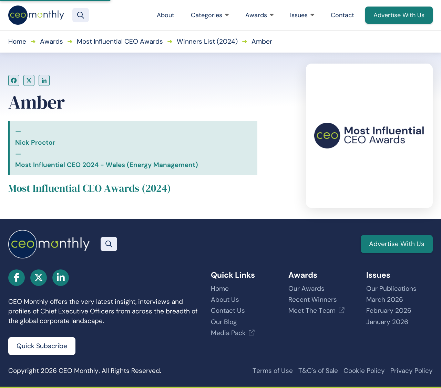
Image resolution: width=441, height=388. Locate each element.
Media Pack (228, 333)
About (165, 15)
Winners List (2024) (207, 41)
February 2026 (388, 310)
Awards (259, 15)
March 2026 (384, 299)
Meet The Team (312, 310)
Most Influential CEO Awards (120, 41)
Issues (302, 15)
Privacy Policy (411, 370)
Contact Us (228, 310)
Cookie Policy (364, 370)
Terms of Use (273, 370)
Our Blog (224, 322)
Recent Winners (312, 299)
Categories (210, 15)
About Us (225, 299)
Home (17, 41)
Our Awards (306, 288)
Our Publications (391, 288)
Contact (342, 15)
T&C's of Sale (318, 370)
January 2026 (387, 322)
